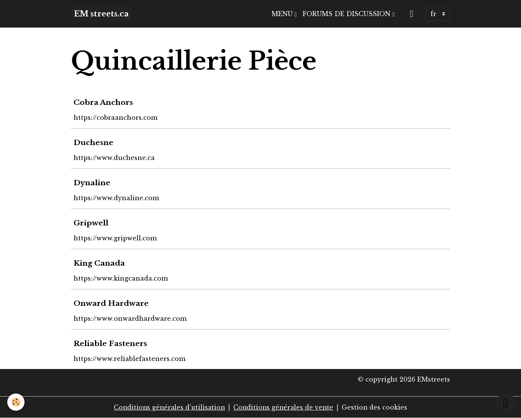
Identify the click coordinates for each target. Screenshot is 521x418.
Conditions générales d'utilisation (168, 407)
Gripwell (91, 222)
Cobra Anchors (103, 102)
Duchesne (94, 142)
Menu (283, 14)
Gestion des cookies (377, 407)
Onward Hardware (111, 303)
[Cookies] (16, 402)
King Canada (99, 263)
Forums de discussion (347, 14)
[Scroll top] (505, 402)
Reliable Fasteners (110, 343)
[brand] (101, 13)
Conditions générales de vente (284, 407)
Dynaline (92, 182)
